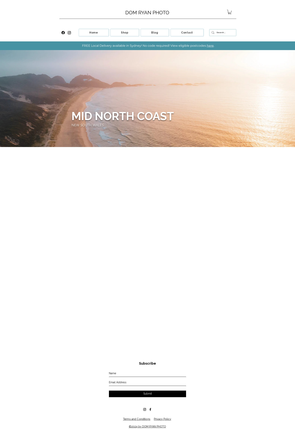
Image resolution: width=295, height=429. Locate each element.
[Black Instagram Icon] (145, 409)
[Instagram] (69, 32)
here (210, 45)
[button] (229, 12)
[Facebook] (63, 32)
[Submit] (147, 394)
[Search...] (222, 32)
